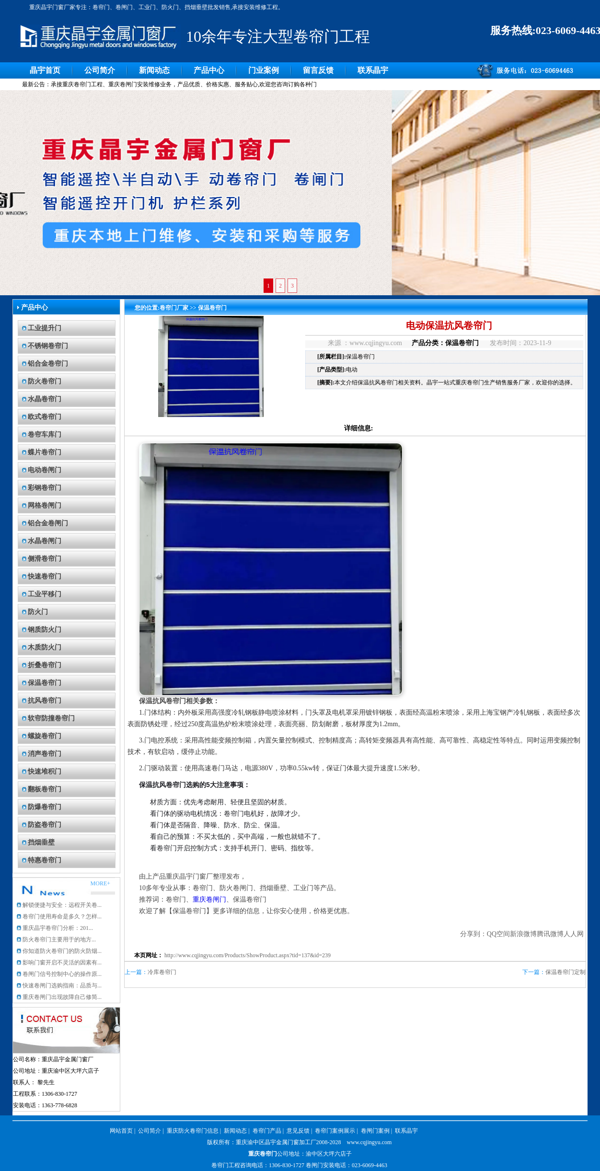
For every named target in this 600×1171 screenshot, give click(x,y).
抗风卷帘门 (44, 700)
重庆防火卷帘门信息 (193, 1130)
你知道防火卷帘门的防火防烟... (62, 951)
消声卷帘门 (44, 753)
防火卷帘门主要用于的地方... (59, 939)
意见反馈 (298, 1130)
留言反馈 (318, 70)
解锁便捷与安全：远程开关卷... (62, 905)
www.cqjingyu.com (369, 1142)
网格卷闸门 (44, 505)
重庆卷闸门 (209, 899)
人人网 (574, 934)
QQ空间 (498, 934)
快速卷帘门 (44, 576)
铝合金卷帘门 (48, 363)
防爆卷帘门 (44, 807)
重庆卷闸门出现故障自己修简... (62, 997)
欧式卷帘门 (44, 416)
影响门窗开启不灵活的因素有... (62, 962)
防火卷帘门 (44, 381)
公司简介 (99, 70)
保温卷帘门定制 (565, 972)
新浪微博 (523, 934)
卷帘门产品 (267, 1130)
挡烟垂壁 (41, 842)
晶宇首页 (45, 70)
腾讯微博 (550, 934)
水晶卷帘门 (44, 399)
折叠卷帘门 (44, 665)
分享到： (473, 934)
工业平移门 (44, 594)
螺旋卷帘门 (44, 736)
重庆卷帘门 (262, 1153)
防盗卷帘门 (44, 824)
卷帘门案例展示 (335, 1130)
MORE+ (100, 883)
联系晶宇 (373, 70)
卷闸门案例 (375, 1130)
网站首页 (121, 1130)
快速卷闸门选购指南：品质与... (62, 985)
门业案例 (263, 70)
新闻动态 (154, 70)
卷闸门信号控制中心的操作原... (62, 974)
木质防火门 (44, 647)
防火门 (38, 611)
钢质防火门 (44, 629)
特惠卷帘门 (44, 860)
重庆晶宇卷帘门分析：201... (58, 928)
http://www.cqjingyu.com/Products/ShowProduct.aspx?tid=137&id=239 (247, 955)
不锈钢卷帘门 (48, 345)
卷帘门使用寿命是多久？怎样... (62, 916)
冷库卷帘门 (162, 972)
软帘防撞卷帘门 (51, 718)
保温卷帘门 (44, 682)
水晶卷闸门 (44, 541)
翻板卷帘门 (44, 789)
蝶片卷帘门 (44, 452)
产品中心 (209, 70)
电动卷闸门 (44, 470)
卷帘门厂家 (174, 307)
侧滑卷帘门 (44, 558)
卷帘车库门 (44, 434)
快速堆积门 (44, 771)
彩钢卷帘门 (44, 487)
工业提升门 (44, 328)
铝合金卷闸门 (48, 523)
